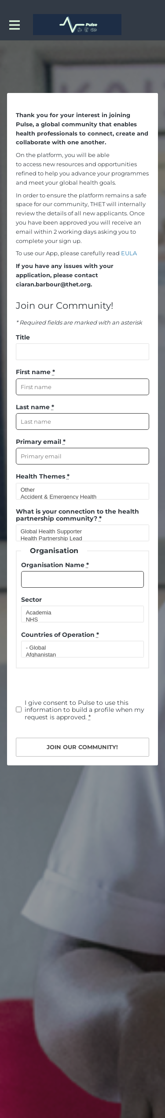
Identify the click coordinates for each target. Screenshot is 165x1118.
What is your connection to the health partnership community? (77, 514)
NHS (79, 619)
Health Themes (43, 476)
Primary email (41, 442)
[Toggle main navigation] (14, 25)
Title (23, 337)
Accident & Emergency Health (79, 496)
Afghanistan (79, 654)
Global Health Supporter (79, 531)
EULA (129, 253)
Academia (79, 612)
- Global (79, 647)
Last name (35, 407)
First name (35, 372)
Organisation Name (55, 565)
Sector (31, 600)
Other (79, 489)
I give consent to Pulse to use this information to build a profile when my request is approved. (84, 710)
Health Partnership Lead (79, 538)
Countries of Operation (60, 635)
